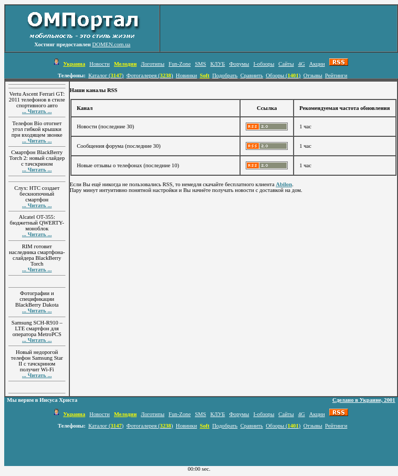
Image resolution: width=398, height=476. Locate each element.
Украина (74, 64)
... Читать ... (37, 111)
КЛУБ (217, 64)
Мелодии (125, 64)
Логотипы (152, 64)
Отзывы (312, 75)
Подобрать (224, 75)
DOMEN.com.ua (111, 44)
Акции (317, 64)
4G (301, 64)
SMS (200, 64)
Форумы (239, 64)
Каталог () (105, 75)
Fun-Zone (180, 64)
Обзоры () (283, 75)
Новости (99, 64)
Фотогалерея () (150, 75)
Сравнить (251, 75)
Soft (204, 75)
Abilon (284, 184)
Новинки (186, 75)
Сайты (286, 64)
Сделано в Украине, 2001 (363, 400)
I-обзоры (263, 64)
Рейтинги (336, 75)
